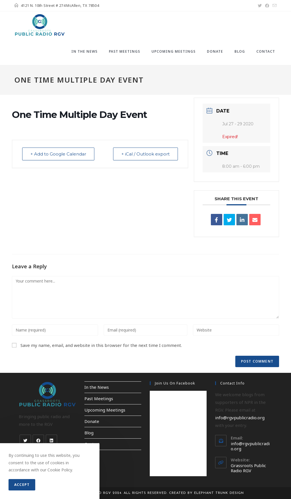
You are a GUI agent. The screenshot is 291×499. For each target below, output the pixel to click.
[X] (25, 440)
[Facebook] (38, 440)
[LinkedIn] (51, 440)
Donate (91, 421)
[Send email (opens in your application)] (274, 6)
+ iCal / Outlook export (145, 154)
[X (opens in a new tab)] (259, 6)
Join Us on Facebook (175, 383)
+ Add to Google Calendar (58, 154)
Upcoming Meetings (104, 410)
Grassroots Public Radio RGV (248, 468)
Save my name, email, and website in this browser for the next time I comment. (101, 345)
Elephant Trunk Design (219, 493)
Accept (22, 484)
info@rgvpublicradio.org (240, 417)
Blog (88, 432)
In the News (96, 387)
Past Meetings (98, 398)
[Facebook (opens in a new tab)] (267, 6)
